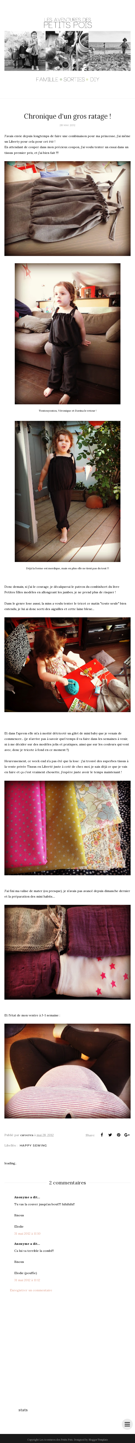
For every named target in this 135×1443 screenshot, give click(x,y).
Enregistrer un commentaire (31, 1290)
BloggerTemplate (98, 1439)
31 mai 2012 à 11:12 (27, 1280)
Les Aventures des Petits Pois (55, 1439)
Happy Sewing (33, 1145)
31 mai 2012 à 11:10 (27, 1234)
